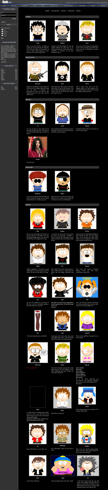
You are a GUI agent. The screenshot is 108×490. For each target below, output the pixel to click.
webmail (103, 5)
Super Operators (55, 10)
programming (68, 5)
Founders (47, 10)
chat (34, 5)
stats (42, 5)
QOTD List (4, 62)
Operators (63, 10)
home (4, 5)
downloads (53, 5)
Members (78, 10)
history (13, 5)
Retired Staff (71, 10)
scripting (82, 5)
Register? (3, 22)
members (24, 5)
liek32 (93, 5)
